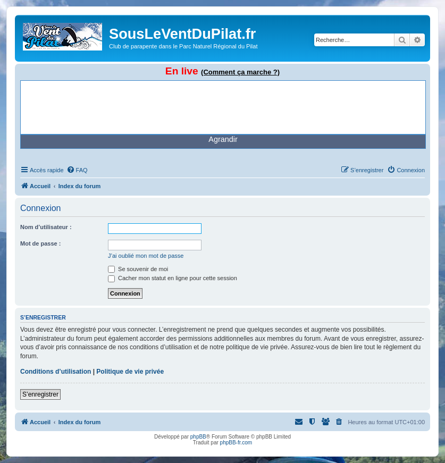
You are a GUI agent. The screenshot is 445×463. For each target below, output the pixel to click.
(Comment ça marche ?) (240, 72)
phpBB (198, 437)
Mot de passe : (40, 243)
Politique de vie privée (130, 371)
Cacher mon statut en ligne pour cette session (172, 278)
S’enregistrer (40, 394)
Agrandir (222, 139)
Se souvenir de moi (138, 269)
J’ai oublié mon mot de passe (145, 255)
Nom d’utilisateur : (46, 227)
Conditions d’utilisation (55, 371)
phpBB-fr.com (236, 442)
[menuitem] (77, 170)
